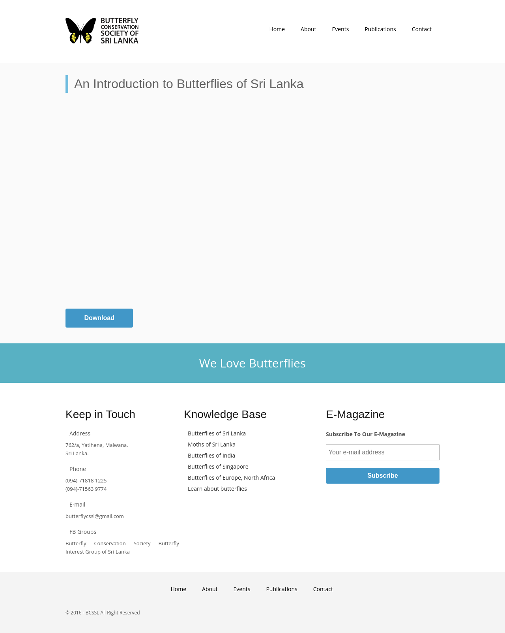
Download (99, 318)
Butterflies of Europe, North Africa (231, 477)
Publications (380, 29)
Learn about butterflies (217, 488)
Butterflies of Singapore (218, 466)
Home (277, 29)
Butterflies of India (211, 455)
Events (340, 29)
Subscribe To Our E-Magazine (365, 434)
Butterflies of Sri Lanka (217, 433)
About (308, 29)
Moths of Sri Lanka (212, 444)
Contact (422, 29)
